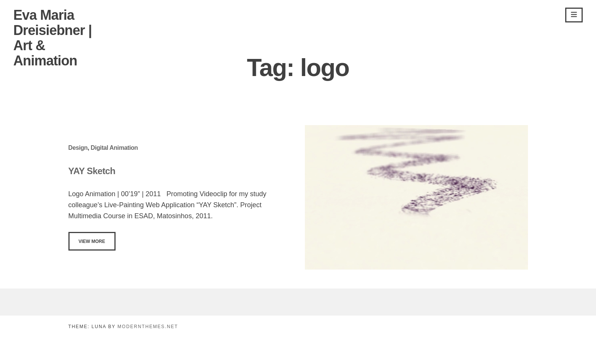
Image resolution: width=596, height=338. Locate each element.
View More (92, 241)
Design (78, 147)
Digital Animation (114, 147)
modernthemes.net (147, 326)
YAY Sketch (92, 171)
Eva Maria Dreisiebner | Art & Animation (52, 37)
